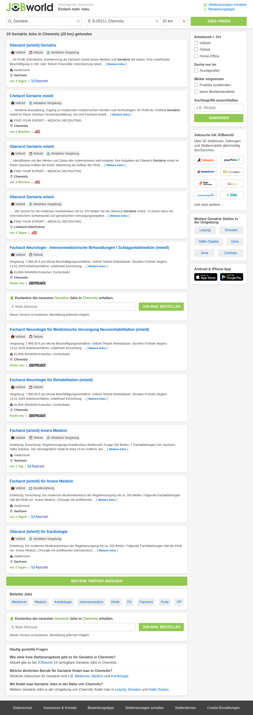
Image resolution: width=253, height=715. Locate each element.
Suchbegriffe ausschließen (216, 100)
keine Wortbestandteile (217, 92)
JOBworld (45, 662)
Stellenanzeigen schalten (227, 4)
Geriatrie (19, 34)
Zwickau (230, 253)
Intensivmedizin (91, 602)
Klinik (115, 602)
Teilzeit (205, 49)
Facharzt (146, 602)
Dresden (134, 689)
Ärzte (165, 602)
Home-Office (209, 56)
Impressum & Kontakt (60, 708)
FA (129, 602)
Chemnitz (50, 34)
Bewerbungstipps (221, 9)
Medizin (41, 602)
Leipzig (120, 689)
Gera (235, 241)
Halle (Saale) (159, 689)
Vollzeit (205, 43)
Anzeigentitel (210, 70)
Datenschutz (22, 708)
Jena (204, 253)
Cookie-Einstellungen (223, 708)
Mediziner (19, 602)
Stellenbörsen (185, 708)
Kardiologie (63, 602)
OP (179, 602)
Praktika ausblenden (215, 85)
